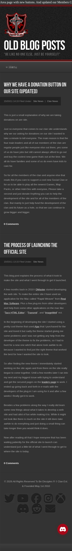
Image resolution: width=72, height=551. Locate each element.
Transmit (32, 312)
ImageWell (51, 312)
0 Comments (11, 224)
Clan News (52, 101)
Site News (38, 101)
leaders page (49, 382)
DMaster (40, 289)
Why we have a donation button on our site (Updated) (35, 88)
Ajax (37, 326)
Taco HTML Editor (15, 312)
